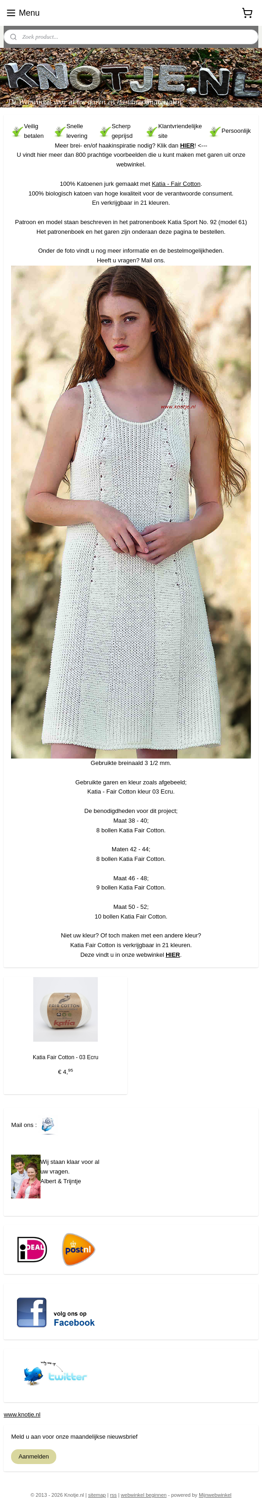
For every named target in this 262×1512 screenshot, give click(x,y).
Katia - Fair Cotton (176, 183)
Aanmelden (33, 1456)
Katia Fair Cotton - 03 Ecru (65, 1057)
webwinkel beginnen (144, 1495)
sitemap (97, 1495)
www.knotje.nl (22, 1414)
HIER (187, 145)
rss (113, 1495)
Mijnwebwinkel (215, 1495)
